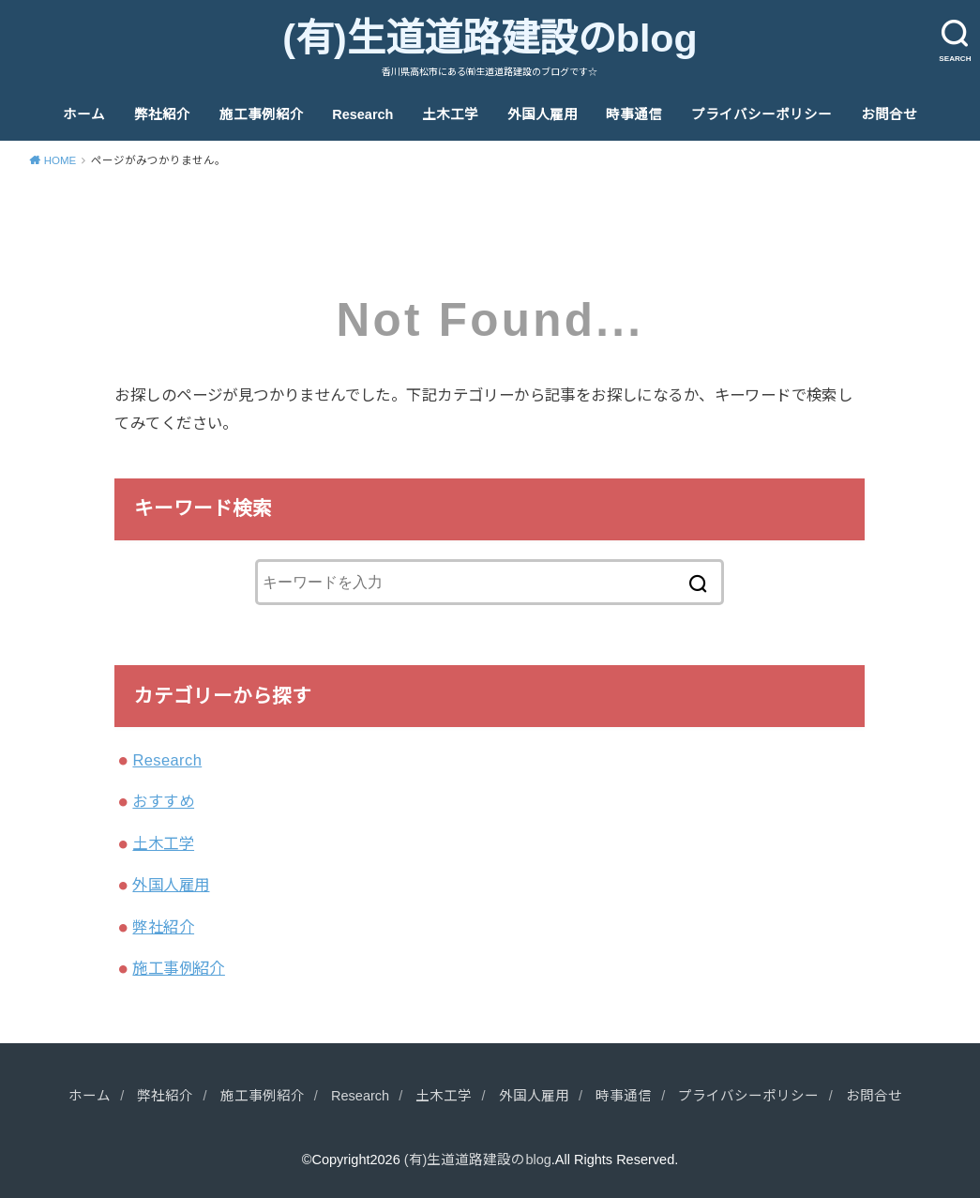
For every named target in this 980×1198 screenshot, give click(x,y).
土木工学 (450, 114)
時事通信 (634, 114)
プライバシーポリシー (761, 114)
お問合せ (889, 114)
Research (362, 114)
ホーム (84, 114)
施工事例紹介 (261, 114)
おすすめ (163, 801)
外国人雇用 (542, 114)
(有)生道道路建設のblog (489, 38)
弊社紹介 (162, 114)
